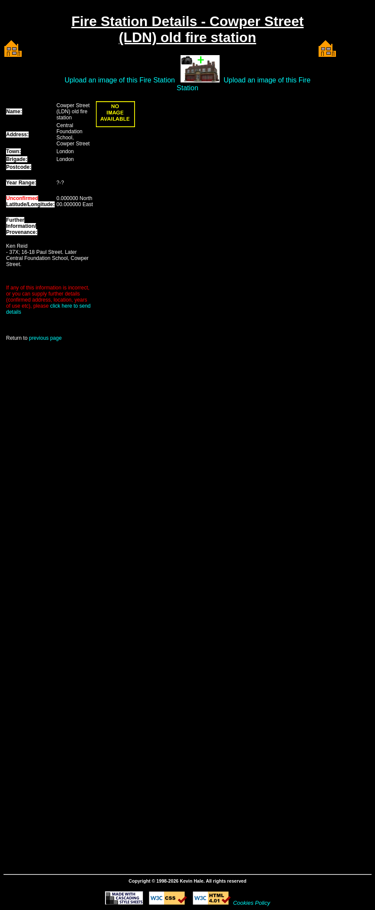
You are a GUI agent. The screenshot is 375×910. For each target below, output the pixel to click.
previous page (45, 338)
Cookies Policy (251, 903)
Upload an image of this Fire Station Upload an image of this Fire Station (188, 84)
